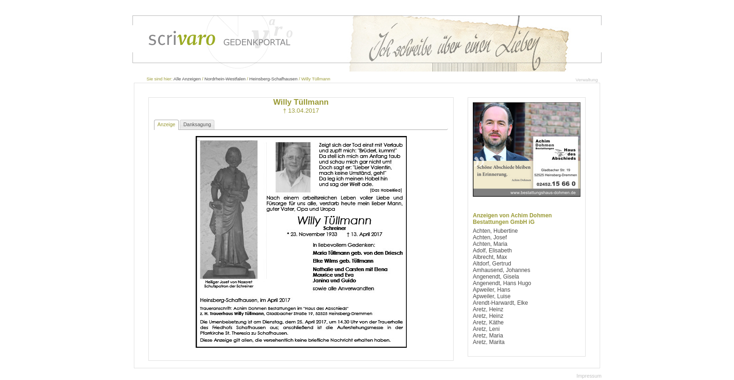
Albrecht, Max (490, 257)
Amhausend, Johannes (501, 270)
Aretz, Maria (488, 335)
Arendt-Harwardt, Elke (500, 303)
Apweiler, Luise (492, 296)
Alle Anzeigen (187, 78)
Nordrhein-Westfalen (225, 78)
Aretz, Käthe (488, 322)
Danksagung (197, 124)
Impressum (589, 376)
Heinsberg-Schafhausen (274, 78)
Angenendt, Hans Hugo (502, 283)
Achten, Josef (490, 237)
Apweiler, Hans (491, 290)
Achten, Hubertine (495, 231)
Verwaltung (587, 79)
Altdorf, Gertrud (492, 263)
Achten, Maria (490, 244)
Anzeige (166, 124)
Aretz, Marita (489, 342)
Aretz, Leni (486, 329)
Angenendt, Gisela (496, 276)
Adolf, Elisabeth (492, 250)
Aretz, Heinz (488, 309)
